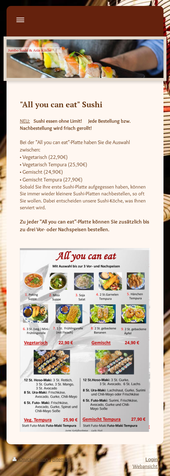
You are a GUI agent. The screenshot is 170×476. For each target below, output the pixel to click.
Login (151, 459)
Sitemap (61, 459)
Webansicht (145, 466)
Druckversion (30, 459)
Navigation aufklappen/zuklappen (85, 19)
